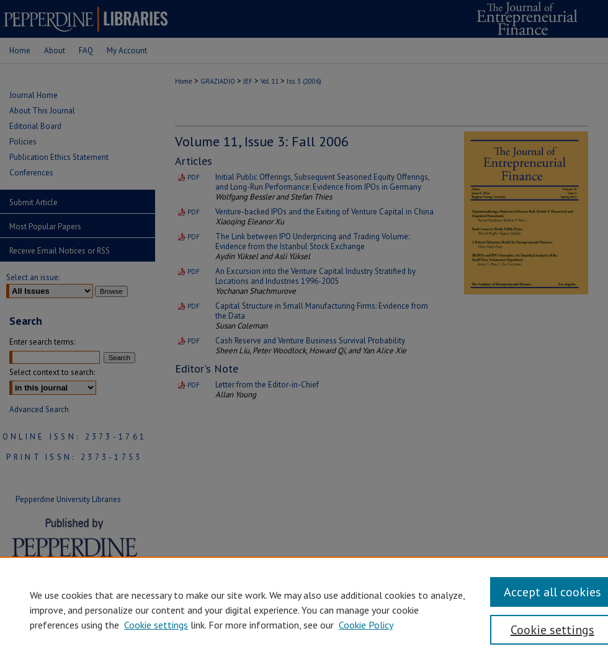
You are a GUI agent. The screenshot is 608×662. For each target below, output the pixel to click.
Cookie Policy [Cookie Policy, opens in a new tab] (366, 625)
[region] (304, 609)
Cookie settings (156, 625)
